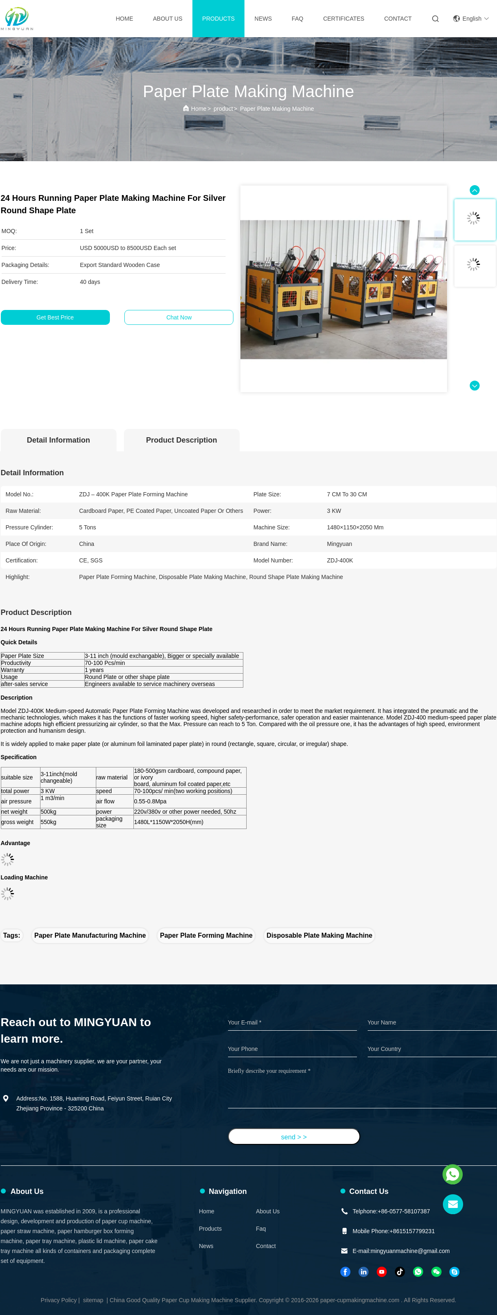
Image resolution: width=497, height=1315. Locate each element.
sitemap (93, 1300)
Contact (266, 1246)
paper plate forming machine (206, 935)
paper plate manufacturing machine (90, 935)
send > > (294, 1137)
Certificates (343, 18)
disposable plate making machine (319, 935)
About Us (167, 18)
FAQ (297, 18)
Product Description (181, 440)
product (223, 108)
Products (218, 18)
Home (124, 18)
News (263, 18)
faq (261, 1228)
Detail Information (58, 440)
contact (398, 18)
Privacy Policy (59, 1300)
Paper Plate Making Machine (277, 108)
